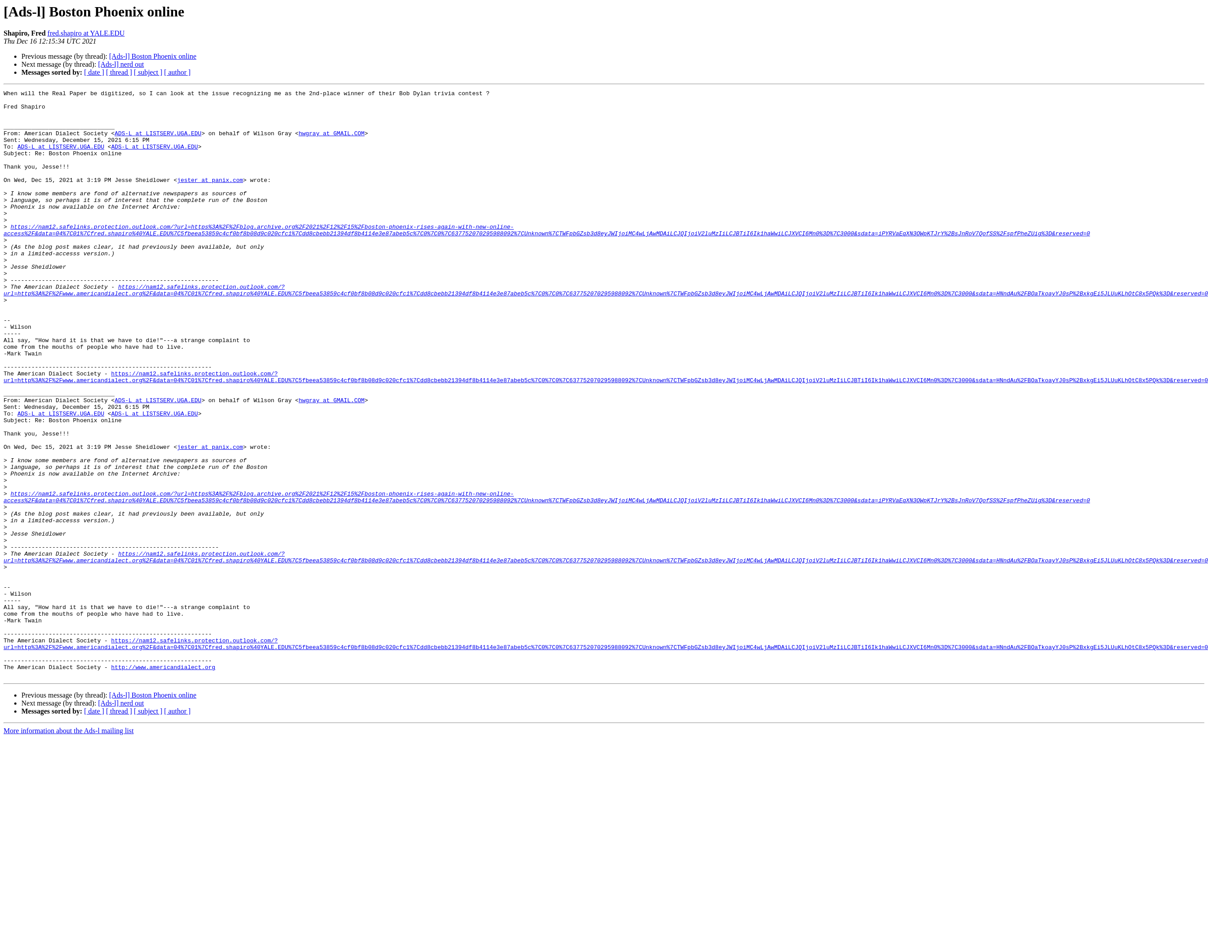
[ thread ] (119, 72)
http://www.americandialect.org (163, 783)
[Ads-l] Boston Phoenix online (152, 56)
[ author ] (177, 72)
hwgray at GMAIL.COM (331, 142)
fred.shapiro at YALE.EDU (86, 33)
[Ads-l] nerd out (121, 64)
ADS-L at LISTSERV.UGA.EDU (158, 142)
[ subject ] (148, 72)
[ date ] (94, 72)
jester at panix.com (210, 198)
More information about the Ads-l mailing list (68, 848)
